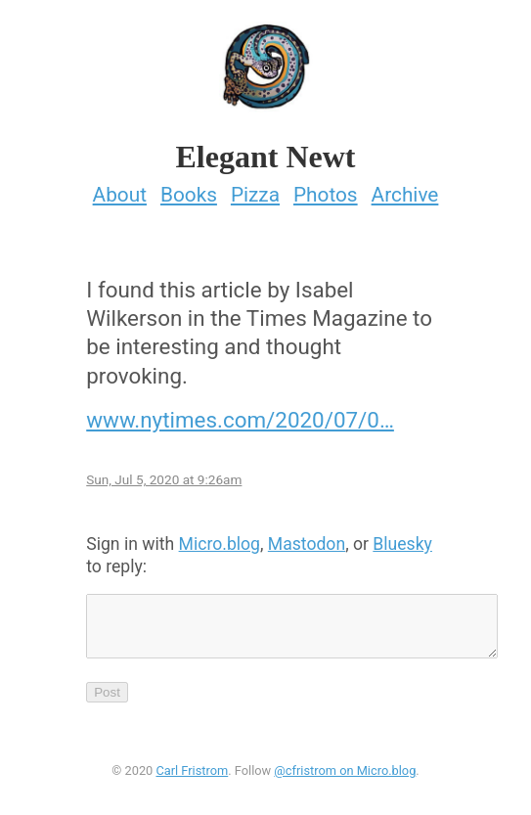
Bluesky (402, 538)
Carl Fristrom (191, 776)
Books (188, 189)
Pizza (255, 189)
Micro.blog (219, 538)
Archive (405, 189)
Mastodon (306, 538)
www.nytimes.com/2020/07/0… (240, 414)
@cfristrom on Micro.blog (345, 776)
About (120, 189)
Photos (325, 189)
